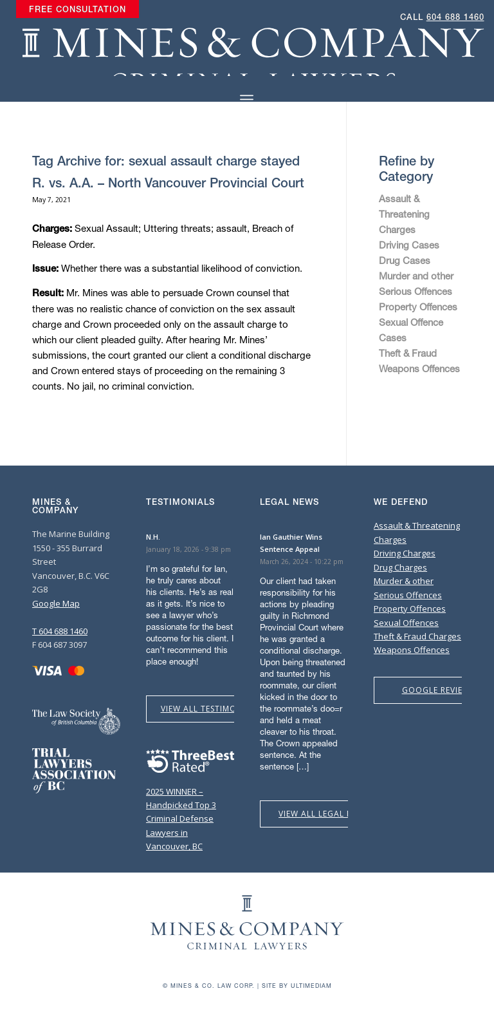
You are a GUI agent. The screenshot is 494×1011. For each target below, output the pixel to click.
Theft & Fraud (408, 353)
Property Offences (418, 306)
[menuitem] (77, 9)
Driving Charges (404, 553)
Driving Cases (409, 244)
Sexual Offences (406, 622)
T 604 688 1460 (59, 631)
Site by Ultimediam (297, 985)
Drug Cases (404, 260)
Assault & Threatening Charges (404, 214)
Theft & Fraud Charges (417, 636)
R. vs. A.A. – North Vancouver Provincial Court (168, 182)
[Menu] (246, 99)
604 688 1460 (455, 17)
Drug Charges (400, 567)
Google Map (56, 603)
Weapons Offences (419, 368)
